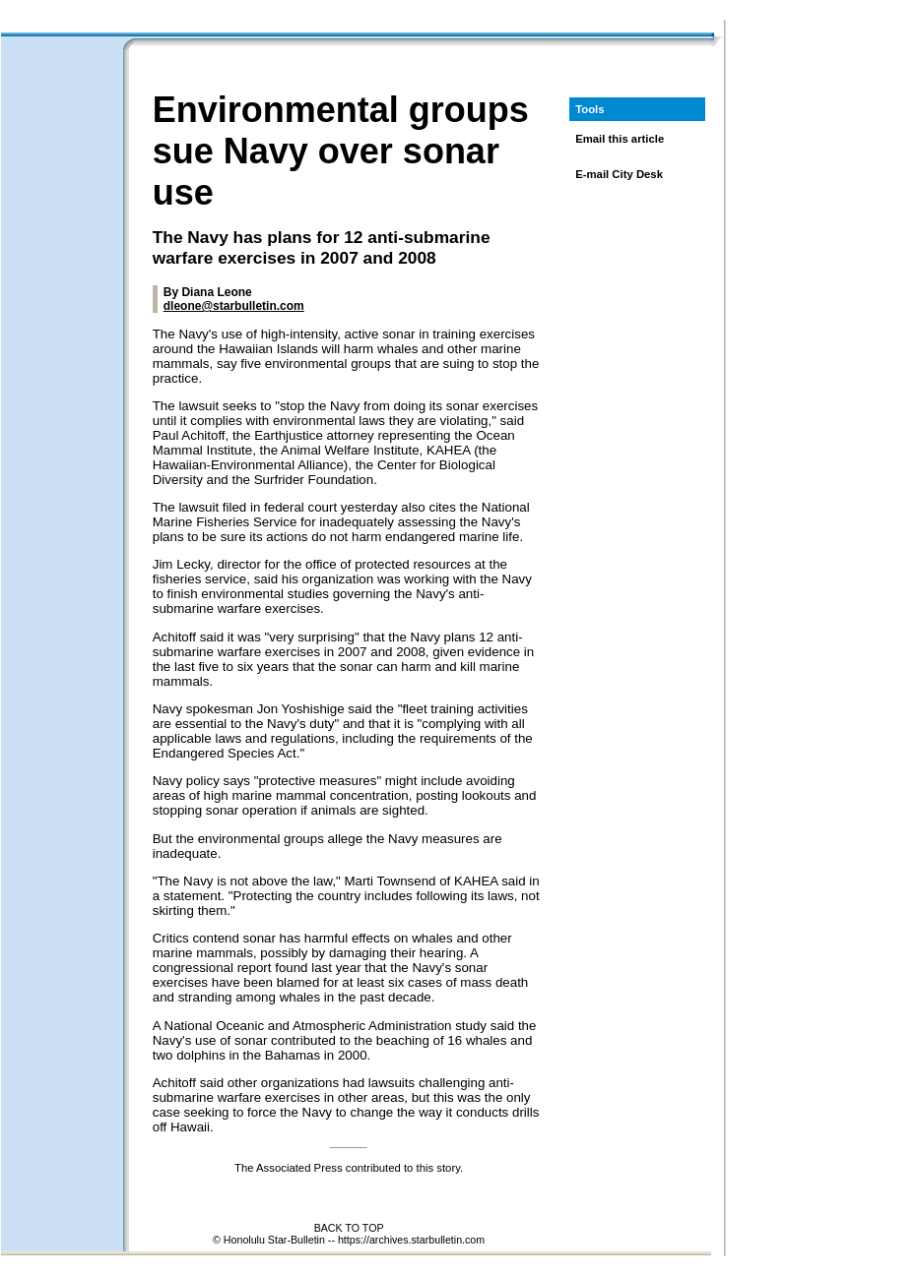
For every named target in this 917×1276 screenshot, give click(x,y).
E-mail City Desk (619, 174)
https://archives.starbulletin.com (411, 1240)
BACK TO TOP (349, 1228)
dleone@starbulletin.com (234, 306)
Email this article (619, 139)
